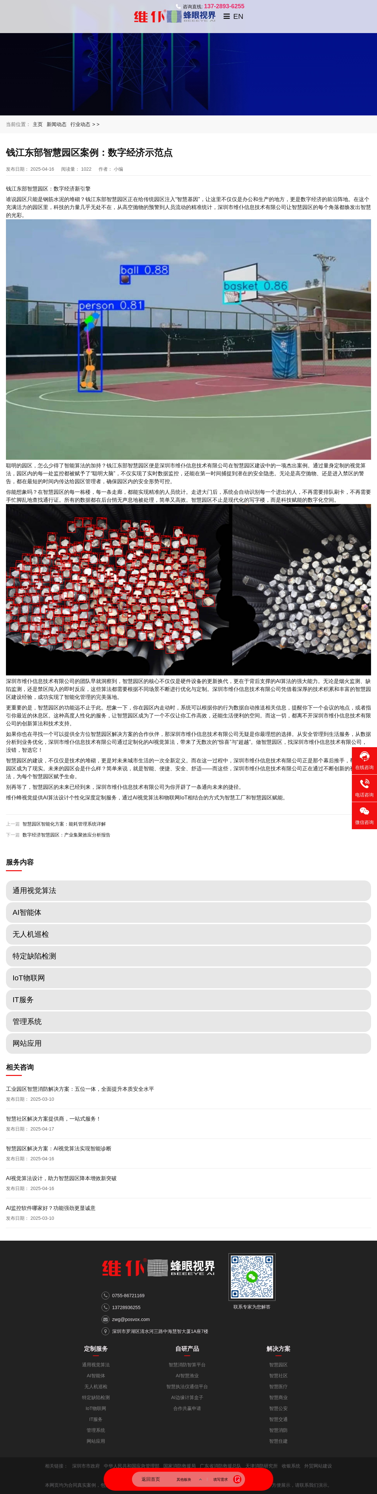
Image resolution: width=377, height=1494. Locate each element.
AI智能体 (96, 1375)
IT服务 (96, 1419)
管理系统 (96, 1430)
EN (238, 16)
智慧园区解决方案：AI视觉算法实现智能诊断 (58, 1148)
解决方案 (278, 1348)
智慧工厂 (235, 797)
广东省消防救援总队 (220, 1466)
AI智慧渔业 (187, 1375)
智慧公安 (278, 1408)
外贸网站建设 (318, 1466)
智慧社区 (278, 1375)
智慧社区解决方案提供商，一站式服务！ (53, 1119)
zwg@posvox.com (131, 1319)
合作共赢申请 (187, 1408)
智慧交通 (278, 1419)
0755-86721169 (128, 1295)
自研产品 (187, 1348)
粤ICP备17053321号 (146, 1475)
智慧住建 (278, 1441)
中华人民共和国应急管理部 (131, 1466)
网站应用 (96, 1441)
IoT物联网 (96, 1408)
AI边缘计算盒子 (187, 1397)
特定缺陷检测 (96, 1397)
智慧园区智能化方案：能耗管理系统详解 (64, 824)
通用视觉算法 (96, 1364)
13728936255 (126, 1307)
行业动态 (80, 124)
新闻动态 (56, 124)
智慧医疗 (278, 1386)
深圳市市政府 (86, 1466)
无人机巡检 (95, 1386)
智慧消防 (278, 1430)
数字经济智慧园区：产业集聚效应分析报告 (66, 834)
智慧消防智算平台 (187, 1364)
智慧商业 (278, 1397)
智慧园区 (261, 797)
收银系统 (291, 1466)
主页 (38, 124)
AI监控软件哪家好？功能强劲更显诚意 (51, 1208)
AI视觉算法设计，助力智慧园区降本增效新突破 (61, 1178)
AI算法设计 (56, 797)
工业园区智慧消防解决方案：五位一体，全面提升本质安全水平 (80, 1089)
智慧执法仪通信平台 (187, 1386)
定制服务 (96, 1348)
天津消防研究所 (261, 1466)
